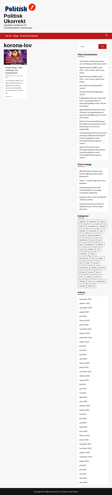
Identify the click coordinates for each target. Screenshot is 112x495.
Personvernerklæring (29, 36)
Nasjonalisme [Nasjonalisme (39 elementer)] (83, 258)
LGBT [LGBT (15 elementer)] (98, 249)
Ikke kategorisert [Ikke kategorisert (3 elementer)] (94, 235)
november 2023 (85, 299)
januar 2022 (83, 367)
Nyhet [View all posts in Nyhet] (18, 59)
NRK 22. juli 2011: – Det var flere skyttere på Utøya (91, 70)
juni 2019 (83, 469)
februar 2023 (84, 320)
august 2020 (84, 410)
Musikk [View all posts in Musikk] (8, 59)
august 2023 (84, 312)
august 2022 (84, 341)
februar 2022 (84, 363)
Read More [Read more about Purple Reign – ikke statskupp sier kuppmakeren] (8, 96)
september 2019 (85, 457)
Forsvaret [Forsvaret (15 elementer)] (102, 226)
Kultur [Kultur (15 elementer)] (81, 249)
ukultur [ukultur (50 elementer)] (97, 276)
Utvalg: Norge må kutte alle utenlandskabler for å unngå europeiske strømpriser (90, 189)
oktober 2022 (84, 333)
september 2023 (85, 307)
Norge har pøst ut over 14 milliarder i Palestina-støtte (93, 198)
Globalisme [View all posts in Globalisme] (9, 57)
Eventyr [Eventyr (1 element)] (82, 226)
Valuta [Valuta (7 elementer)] (90, 281)
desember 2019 (85, 444)
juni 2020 (83, 418)
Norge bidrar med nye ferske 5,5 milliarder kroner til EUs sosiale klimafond (91, 206)
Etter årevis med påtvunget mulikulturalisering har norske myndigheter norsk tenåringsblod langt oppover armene (93, 138)
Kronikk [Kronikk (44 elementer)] (100, 244)
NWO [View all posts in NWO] (13, 59)
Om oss (8, 36)
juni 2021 (83, 388)
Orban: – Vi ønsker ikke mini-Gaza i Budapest (92, 181)
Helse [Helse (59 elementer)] (101, 230)
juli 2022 (82, 346)
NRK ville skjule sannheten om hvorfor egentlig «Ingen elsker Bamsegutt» (91, 173)
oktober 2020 (84, 405)
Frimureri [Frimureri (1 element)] (82, 230)
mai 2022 (82, 354)
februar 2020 (84, 435)
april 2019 (83, 478)
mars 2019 (83, 482)
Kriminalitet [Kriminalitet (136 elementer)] (90, 244)
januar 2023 (83, 324)
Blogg (15, 36)
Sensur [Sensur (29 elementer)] (90, 272)
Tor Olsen (9, 75)
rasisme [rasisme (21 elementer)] (93, 267)
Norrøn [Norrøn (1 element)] (100, 258)
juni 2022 (83, 350)
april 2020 (83, 427)
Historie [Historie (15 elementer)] (82, 235)
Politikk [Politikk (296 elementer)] (95, 263)
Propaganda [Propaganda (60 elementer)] (83, 267)
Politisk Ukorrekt (14, 18)
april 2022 (83, 359)
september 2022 (85, 337)
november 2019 (85, 448)
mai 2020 (82, 422)
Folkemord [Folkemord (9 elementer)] (92, 226)
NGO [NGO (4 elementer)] (93, 258)
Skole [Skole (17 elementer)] (98, 272)
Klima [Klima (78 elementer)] (81, 244)
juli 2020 (82, 414)
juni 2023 (83, 316)
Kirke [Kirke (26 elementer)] (99, 240)
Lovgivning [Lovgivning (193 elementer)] (83, 253)
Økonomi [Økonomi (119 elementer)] (91, 285)
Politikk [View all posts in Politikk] (8, 62)
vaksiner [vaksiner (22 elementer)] (82, 281)
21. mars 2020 (19, 75)
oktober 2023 (84, 303)
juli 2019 (82, 465)
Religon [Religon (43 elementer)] (102, 267)
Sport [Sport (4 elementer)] (81, 276)
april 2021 (83, 397)
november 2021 (85, 371)
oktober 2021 (84, 376)
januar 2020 (83, 439)
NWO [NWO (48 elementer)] (80, 263)
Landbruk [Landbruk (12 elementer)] (90, 249)
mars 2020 (83, 431)
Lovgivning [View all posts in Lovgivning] (17, 57)
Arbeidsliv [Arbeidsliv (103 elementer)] (82, 221)
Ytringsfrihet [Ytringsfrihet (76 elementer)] (100, 281)
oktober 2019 (84, 452)
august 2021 (84, 380)
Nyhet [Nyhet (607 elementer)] (88, 263)
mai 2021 (82, 393)
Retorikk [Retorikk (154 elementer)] (82, 272)
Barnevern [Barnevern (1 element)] (92, 221)
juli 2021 (82, 384)
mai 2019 (82, 474)
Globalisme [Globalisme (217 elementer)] (92, 230)
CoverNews (63, 491)
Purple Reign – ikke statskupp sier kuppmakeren (14, 70)
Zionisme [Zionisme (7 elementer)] (82, 285)
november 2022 (85, 329)
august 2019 (84, 461)
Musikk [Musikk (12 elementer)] (92, 253)
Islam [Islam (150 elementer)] (92, 240)
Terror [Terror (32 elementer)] (89, 276)
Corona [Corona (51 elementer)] (102, 221)
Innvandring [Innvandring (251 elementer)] (83, 240)
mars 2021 (83, 401)
